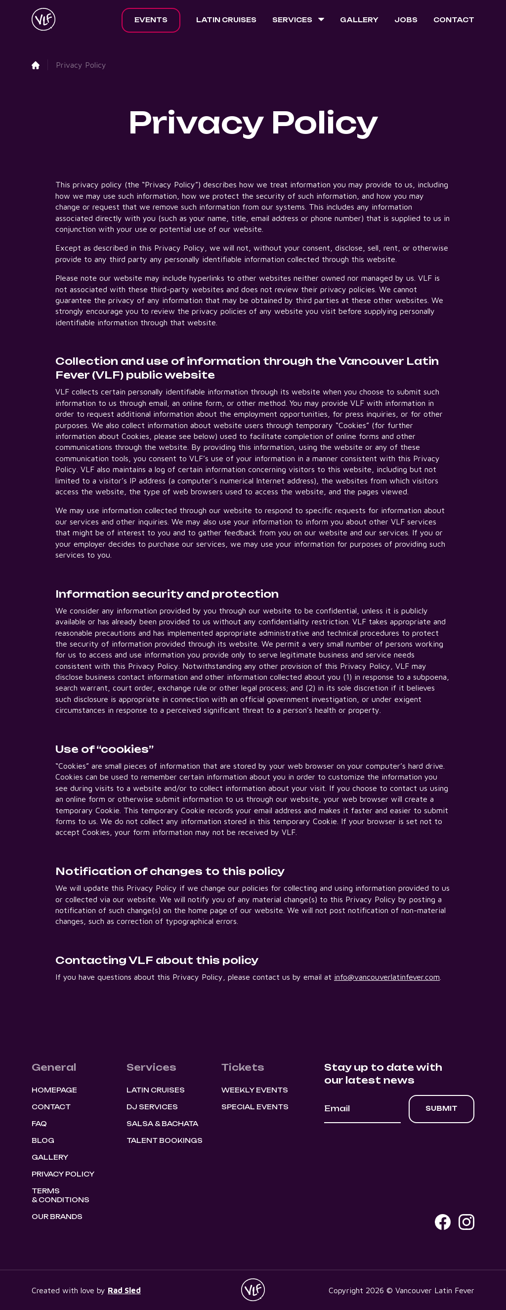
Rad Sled (124, 1290)
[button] (298, 20)
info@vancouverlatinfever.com (387, 976)
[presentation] (399, 1150)
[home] (43, 20)
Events (151, 20)
